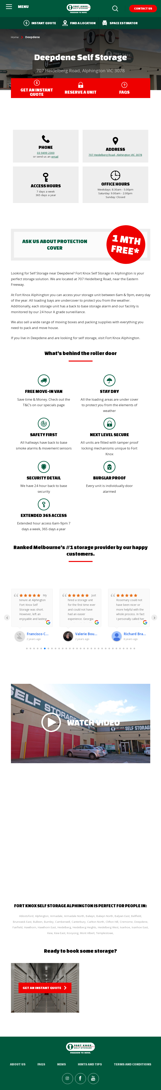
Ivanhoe (125, 927)
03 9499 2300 (46, 153)
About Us (17, 1064)
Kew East (59, 933)
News (61, 1064)
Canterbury (79, 922)
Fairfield (17, 927)
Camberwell (62, 922)
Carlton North (95, 922)
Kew (50, 933)
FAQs (41, 1064)
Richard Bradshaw (135, 634)
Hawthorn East (47, 927)
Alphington (42, 916)
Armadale (56, 916)
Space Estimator (120, 23)
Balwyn (90, 916)
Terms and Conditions (132, 1064)
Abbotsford (26, 916)
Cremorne (126, 922)
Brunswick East (22, 922)
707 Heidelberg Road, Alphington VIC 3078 (115, 155)
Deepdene (140, 922)
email (54, 156)
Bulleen (37, 922)
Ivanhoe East (140, 927)
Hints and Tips (90, 1064)
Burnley (49, 922)
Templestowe (104, 933)
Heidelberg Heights (84, 927)
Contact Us (143, 8)
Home (15, 37)
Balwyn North (104, 916)
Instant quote (39, 23)
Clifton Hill (112, 922)
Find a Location (79, 23)
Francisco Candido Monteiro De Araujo (38, 634)
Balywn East (122, 916)
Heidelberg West (108, 927)
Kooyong (72, 933)
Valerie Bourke (86, 634)
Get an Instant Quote (42, 988)
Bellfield (136, 916)
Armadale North (74, 916)
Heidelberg (64, 927)
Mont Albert (87, 933)
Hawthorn (30, 927)
